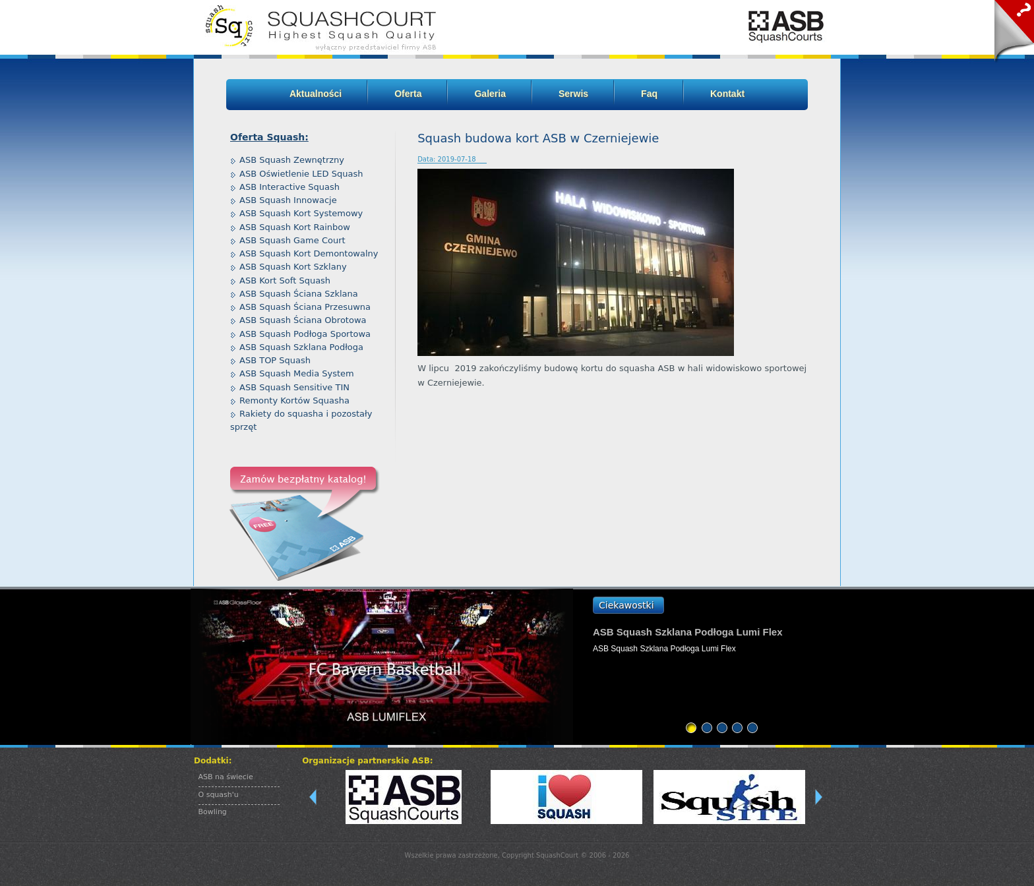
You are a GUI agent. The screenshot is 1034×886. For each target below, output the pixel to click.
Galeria (489, 93)
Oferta (407, 93)
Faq (649, 93)
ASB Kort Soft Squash (284, 280)
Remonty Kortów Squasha (294, 400)
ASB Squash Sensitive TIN (294, 387)
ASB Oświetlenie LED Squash (301, 174)
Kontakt (727, 93)
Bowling (212, 812)
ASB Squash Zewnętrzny (291, 160)
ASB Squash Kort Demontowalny (309, 253)
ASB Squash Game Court (292, 240)
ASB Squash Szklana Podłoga (301, 347)
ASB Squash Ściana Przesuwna (305, 307)
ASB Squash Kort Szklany (293, 267)
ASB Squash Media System (296, 373)
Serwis (573, 93)
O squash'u (218, 794)
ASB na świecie (225, 777)
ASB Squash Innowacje (288, 200)
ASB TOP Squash (275, 360)
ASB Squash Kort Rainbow (294, 227)
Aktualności (315, 93)
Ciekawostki (626, 605)
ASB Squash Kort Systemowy (301, 213)
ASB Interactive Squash (289, 187)
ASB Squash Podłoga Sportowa (305, 334)
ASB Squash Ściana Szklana (298, 294)
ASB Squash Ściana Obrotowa (303, 320)
